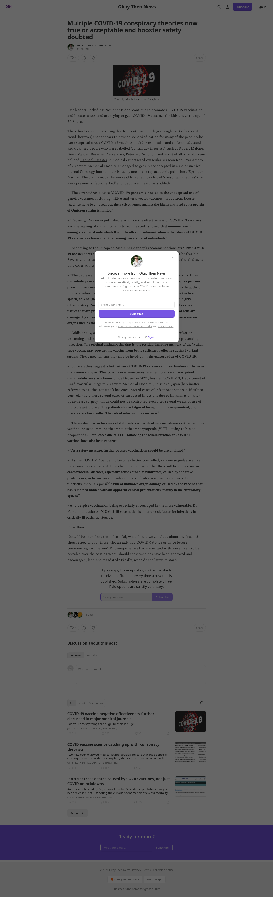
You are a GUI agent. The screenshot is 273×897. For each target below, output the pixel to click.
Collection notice (163, 870)
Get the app (154, 879)
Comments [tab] (76, 655)
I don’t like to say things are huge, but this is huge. (101, 724)
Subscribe (242, 7)
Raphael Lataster (93, 160)
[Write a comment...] (141, 674)
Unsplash (153, 99)
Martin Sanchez (134, 99)
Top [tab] (72, 703)
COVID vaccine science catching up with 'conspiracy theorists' (113, 747)
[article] (136, 723)
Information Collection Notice (135, 326)
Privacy (136, 870)
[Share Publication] (227, 7)
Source (78, 121)
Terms (147, 870)
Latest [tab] (81, 703)
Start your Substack (124, 879)
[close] (173, 257)
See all (77, 813)
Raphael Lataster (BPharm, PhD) (95, 45)
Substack (118, 889)
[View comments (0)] (84, 58)
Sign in (261, 7)
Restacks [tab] (91, 655)
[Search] (219, 7)
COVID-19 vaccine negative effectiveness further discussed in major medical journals (110, 716)
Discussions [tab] (96, 703)
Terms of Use (155, 322)
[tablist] (83, 655)
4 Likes (89, 614)
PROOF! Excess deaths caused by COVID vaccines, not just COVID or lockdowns (118, 781)
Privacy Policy (166, 326)
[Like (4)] (73, 58)
